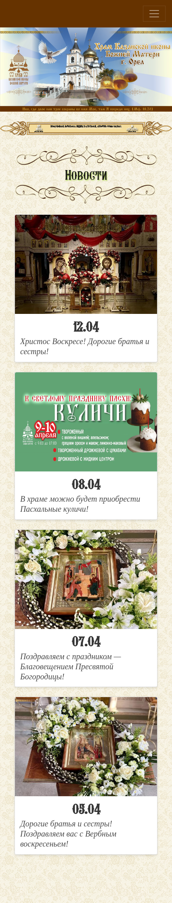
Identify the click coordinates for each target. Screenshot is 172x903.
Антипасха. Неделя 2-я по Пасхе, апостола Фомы (89, 126)
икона (117, 126)
